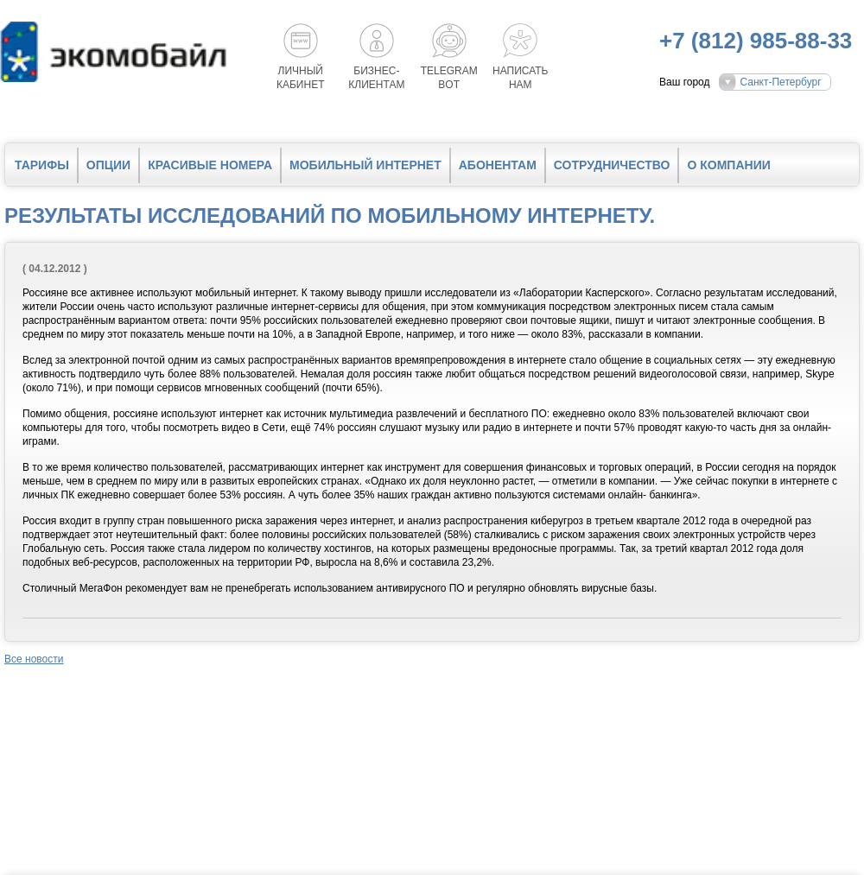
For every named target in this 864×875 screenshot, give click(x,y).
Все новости (33, 659)
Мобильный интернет (365, 165)
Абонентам (498, 165)
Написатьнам (520, 78)
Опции (108, 165)
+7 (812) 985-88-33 (755, 41)
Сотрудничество (612, 165)
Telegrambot (449, 78)
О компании (728, 165)
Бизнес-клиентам (376, 78)
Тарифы (42, 165)
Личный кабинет (300, 78)
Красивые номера (210, 165)
